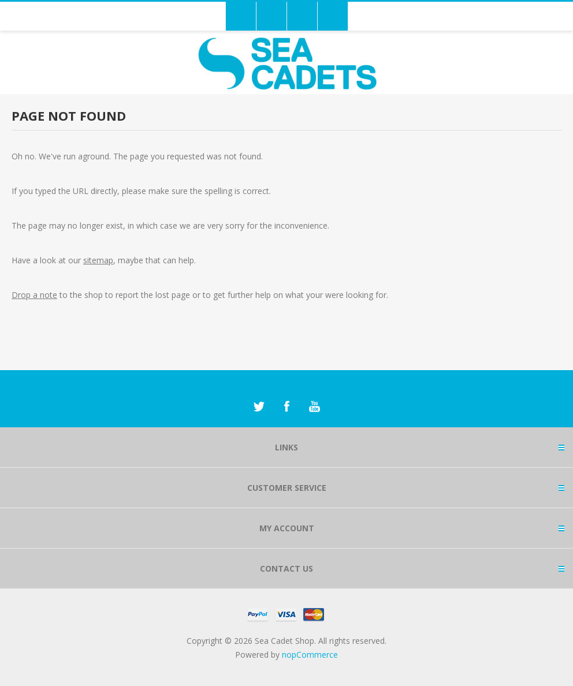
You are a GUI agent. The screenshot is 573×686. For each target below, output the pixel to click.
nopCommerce (310, 654)
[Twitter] (259, 406)
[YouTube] (314, 406)
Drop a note (34, 294)
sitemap (98, 260)
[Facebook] (286, 406)
